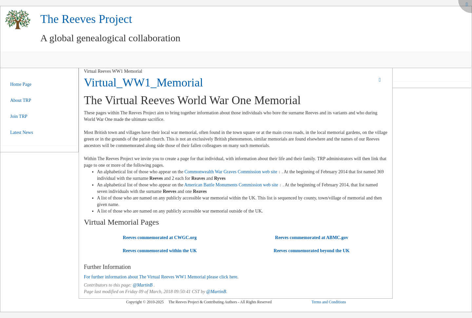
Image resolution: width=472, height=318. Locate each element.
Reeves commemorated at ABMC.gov (311, 237)
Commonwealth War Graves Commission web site (231, 171)
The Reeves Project (86, 19)
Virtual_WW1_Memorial (143, 82)
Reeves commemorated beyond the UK (312, 250)
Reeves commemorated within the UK (160, 250)
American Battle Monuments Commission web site (231, 184)
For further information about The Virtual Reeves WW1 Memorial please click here (160, 276)
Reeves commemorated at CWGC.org (160, 237)
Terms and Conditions (328, 302)
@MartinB (142, 285)
